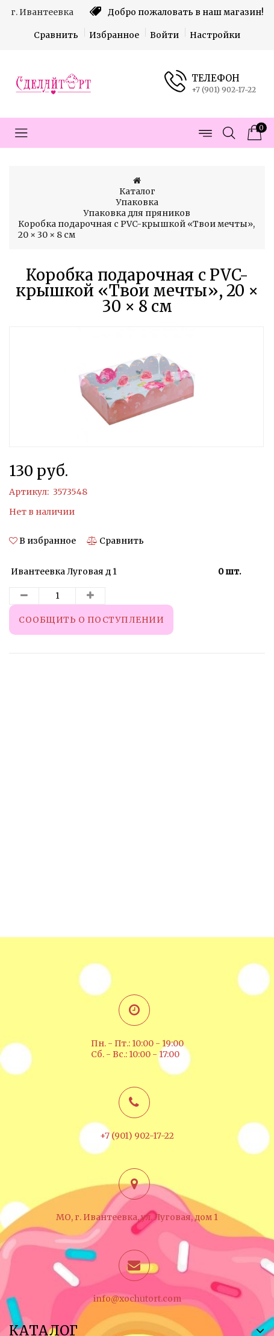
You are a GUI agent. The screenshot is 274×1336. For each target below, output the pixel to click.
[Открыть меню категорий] (21, 133)
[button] (43, 540)
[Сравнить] (115, 540)
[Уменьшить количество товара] (24, 596)
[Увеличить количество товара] (90, 596)
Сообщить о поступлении (91, 619)
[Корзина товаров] (253, 133)
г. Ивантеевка (42, 12)
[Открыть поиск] (229, 133)
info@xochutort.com (137, 1298)
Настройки (215, 35)
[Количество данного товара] (57, 596)
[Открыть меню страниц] (205, 133)
